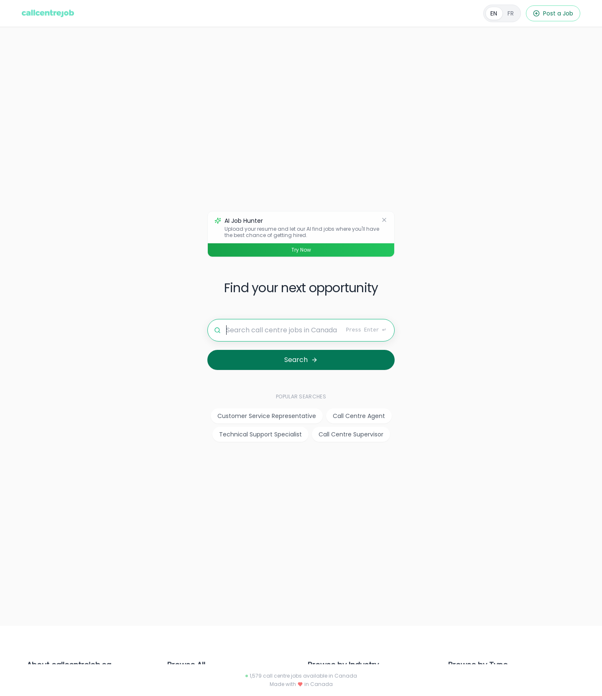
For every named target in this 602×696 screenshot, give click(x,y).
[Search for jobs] (301, 330)
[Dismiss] (384, 220)
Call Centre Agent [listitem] (359, 416)
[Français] (502, 13)
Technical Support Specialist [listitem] (260, 434)
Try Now (301, 249)
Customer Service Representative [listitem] (266, 416)
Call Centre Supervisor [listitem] (351, 434)
